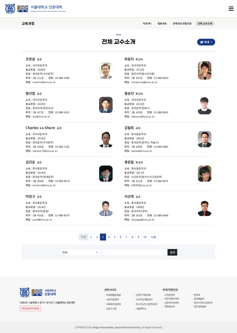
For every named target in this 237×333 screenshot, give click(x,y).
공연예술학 (199, 298)
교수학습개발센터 (144, 299)
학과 (206, 42)
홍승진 (129, 94)
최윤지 (129, 59)
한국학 (197, 295)
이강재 (129, 197)
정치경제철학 (200, 306)
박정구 (30, 197)
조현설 (30, 59)
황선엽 (30, 94)
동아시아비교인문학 (203, 302)
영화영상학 (169, 306)
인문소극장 (111, 308)
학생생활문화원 (113, 295)
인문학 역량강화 (143, 295)
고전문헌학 (169, 295)
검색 (172, 253)
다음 (153, 238)
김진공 (30, 163)
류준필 (129, 163)
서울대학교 (141, 308)
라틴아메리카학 (171, 298)
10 (145, 238)
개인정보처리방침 (30, 308)
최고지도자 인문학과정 (146, 304)
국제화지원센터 (113, 304)
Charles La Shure (40, 128)
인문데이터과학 (171, 302)
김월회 (129, 128)
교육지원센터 (112, 299)
